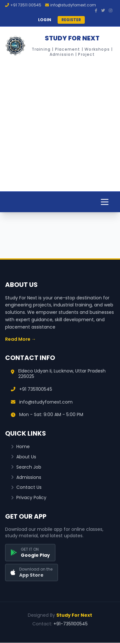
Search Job (26, 467)
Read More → (20, 339)
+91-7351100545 (70, 624)
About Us (23, 457)
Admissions (26, 477)
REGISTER (71, 19)
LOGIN (44, 19)
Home (20, 446)
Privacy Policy (28, 497)
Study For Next (74, 615)
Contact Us (26, 487)
